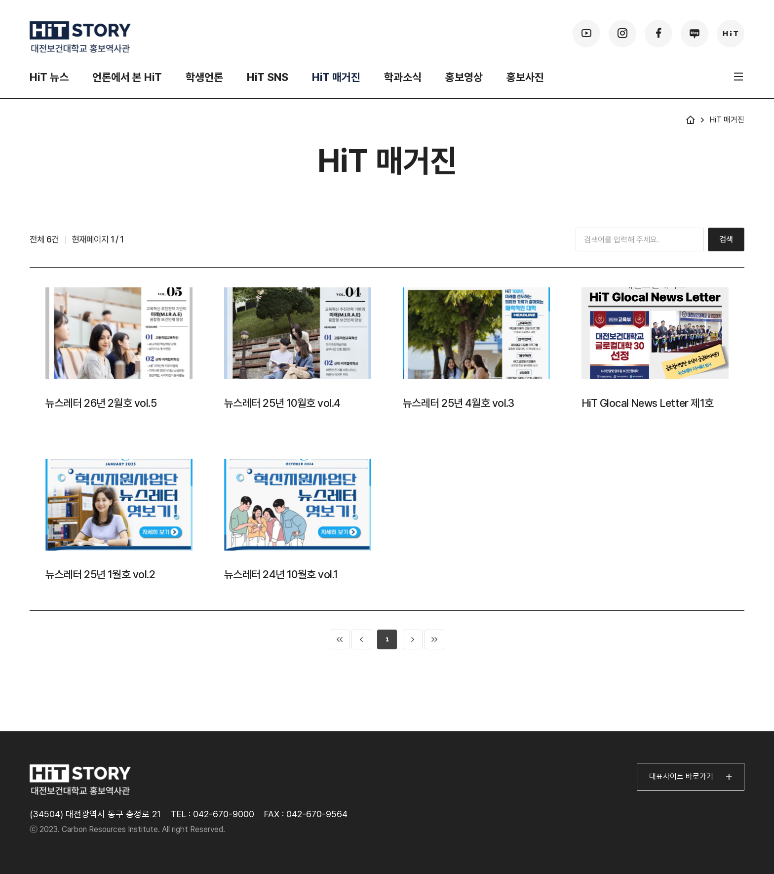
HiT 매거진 (336, 77)
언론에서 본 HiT (127, 77)
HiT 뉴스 (49, 77)
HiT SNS (267, 77)
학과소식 (403, 77)
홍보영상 (464, 77)
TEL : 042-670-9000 (212, 814)
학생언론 (204, 77)
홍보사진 (525, 77)
